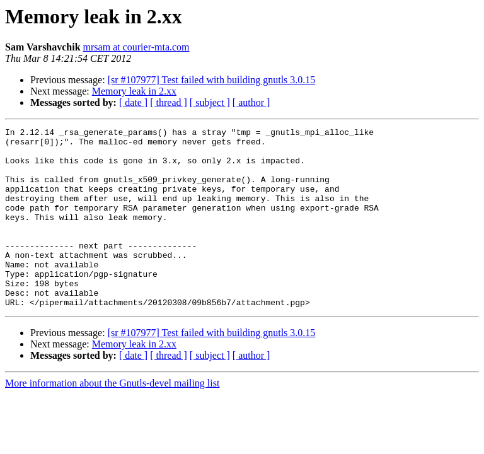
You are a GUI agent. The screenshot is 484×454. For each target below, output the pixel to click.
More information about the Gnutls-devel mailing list (112, 419)
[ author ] (251, 102)
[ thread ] (168, 102)
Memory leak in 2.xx (134, 91)
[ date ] (133, 102)
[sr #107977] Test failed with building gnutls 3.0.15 (212, 79)
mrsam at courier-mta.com (136, 47)
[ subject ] (210, 102)
